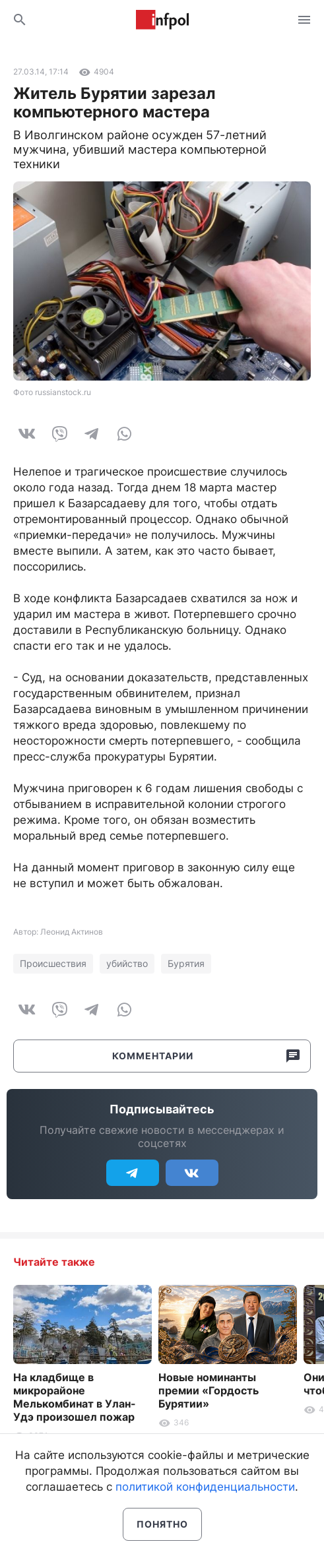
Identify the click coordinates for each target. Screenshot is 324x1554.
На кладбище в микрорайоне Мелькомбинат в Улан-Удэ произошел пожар (74, 1397)
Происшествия (53, 963)
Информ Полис (162, 19)
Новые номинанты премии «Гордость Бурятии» (208, 1390)
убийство (127, 963)
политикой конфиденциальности (205, 1486)
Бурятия (186, 963)
